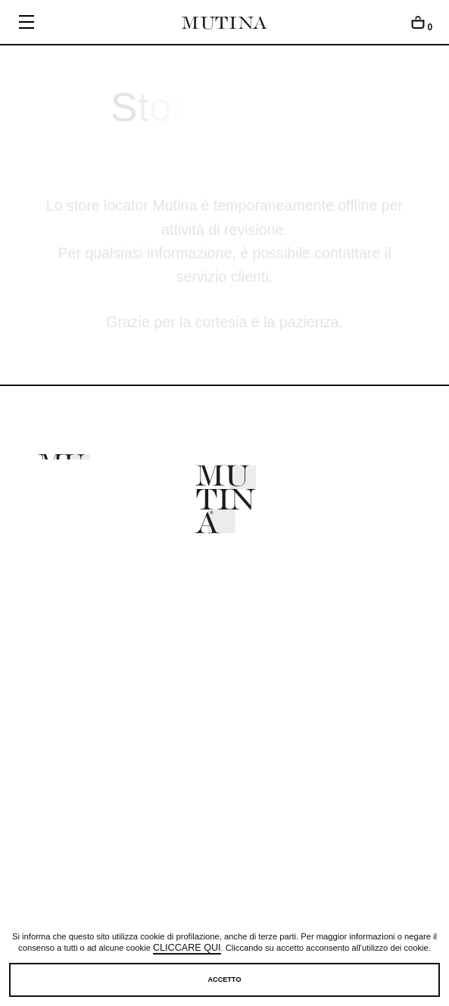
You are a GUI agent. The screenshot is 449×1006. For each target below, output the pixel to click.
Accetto (225, 979)
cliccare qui (187, 948)
